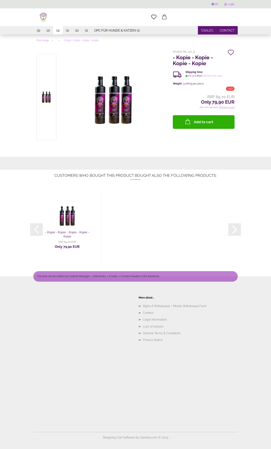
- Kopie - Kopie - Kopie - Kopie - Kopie (67, 234)
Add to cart (198, 121)
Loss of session (153, 326)
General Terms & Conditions (162, 333)
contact (227, 30)
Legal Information (155, 319)
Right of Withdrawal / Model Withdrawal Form (175, 306)
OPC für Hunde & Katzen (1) (117, 30)
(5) (38, 30)
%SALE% (207, 30)
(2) (48, 30)
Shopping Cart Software (119, 437)
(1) (67, 30)
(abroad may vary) (213, 75)
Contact (148, 312)
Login (229, 4)
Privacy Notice (153, 340)
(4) (58, 30)
